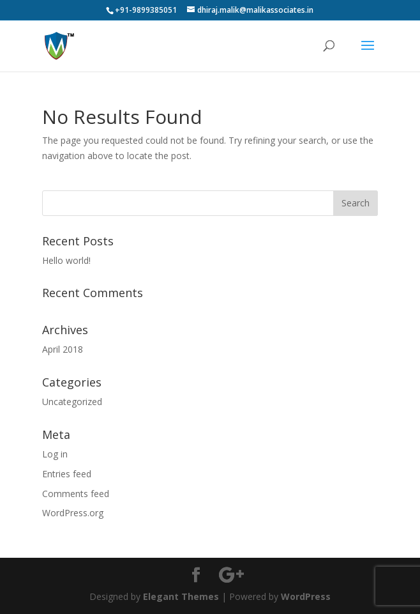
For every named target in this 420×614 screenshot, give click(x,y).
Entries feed (66, 474)
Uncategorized (72, 401)
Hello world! (66, 260)
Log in (55, 454)
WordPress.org (72, 513)
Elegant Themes (181, 596)
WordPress (306, 596)
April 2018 (62, 349)
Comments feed (75, 493)
